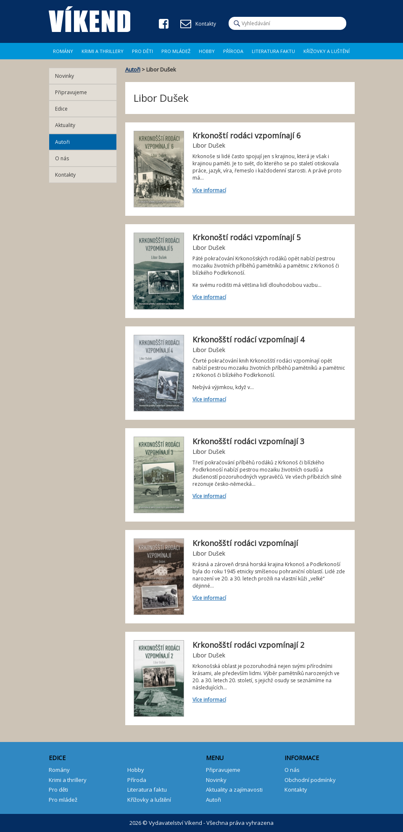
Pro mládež (175, 51)
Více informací (209, 190)
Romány (63, 51)
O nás (62, 158)
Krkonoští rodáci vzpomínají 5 (246, 237)
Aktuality (65, 125)
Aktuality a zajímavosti (234, 789)
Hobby (207, 51)
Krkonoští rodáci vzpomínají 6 (246, 135)
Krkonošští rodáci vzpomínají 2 (248, 645)
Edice (61, 108)
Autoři (132, 69)
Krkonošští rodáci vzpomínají (245, 543)
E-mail (185, 24)
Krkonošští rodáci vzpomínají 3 (248, 441)
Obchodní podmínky (310, 780)
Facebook (164, 24)
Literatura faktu (273, 51)
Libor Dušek (208, 145)
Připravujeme (71, 92)
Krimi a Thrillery (103, 51)
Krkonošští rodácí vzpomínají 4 (248, 339)
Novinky (64, 75)
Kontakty (65, 174)
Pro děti (142, 51)
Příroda (233, 51)
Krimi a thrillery (68, 780)
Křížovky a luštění (326, 51)
